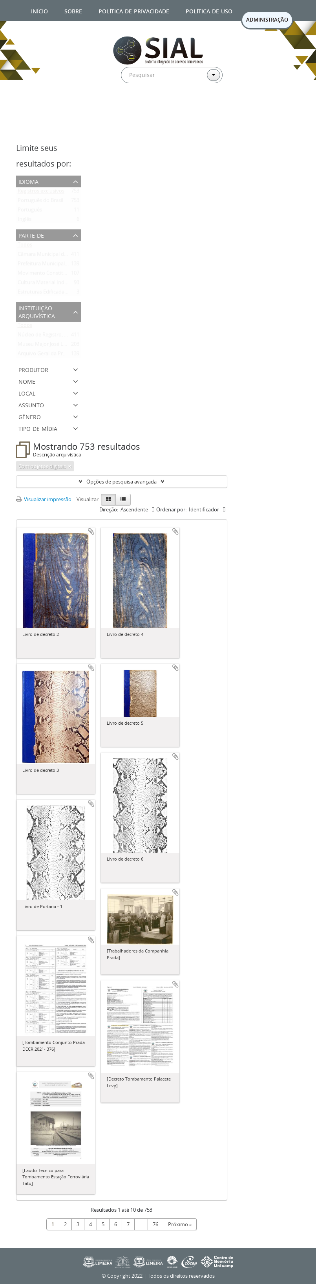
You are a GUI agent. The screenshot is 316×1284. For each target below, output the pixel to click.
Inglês (24, 220)
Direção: (108, 509)
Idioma (28, 181)
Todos (25, 246)
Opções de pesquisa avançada (121, 481)
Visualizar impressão (43, 499)
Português (30, 211)
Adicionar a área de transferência (91, 531)
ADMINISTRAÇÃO (267, 19)
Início (39, 10)
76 (155, 1224)
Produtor (33, 369)
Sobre (73, 10)
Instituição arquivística (36, 311)
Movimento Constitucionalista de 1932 (63, 274)
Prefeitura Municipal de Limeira (54, 265)
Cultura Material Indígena (47, 284)
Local (26, 392)
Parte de (31, 234)
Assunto (31, 404)
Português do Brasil (40, 201)
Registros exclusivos (41, 192)
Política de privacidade (134, 10)
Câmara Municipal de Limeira (51, 255)
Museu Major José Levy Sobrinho (56, 345)
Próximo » (180, 1224)
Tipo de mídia (37, 428)
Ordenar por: (171, 509)
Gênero (29, 416)
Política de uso (209, 10)
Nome (26, 380)
